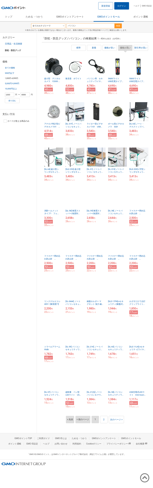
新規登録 (105, 6)
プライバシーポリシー (118, 443)
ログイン (121, 6)
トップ (8, 16)
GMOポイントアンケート (70, 16)
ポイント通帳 (140, 16)
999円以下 (9, 73)
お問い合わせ (61, 443)
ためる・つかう (34, 16)
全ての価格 (10, 68)
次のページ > (116, 419)
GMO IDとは (61, 438)
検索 (118, 26)
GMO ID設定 (147, 6)
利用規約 (77, 443)
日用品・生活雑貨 (13, 43)
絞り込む (12, 101)
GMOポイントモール (108, 16)
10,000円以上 (11, 89)
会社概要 (141, 443)
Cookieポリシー (93, 443)
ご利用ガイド (43, 438)
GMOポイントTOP (23, 438)
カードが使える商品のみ (16, 121)
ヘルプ (136, 6)
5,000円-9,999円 (12, 83)
